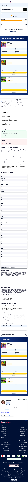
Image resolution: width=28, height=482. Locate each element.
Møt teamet (22, 427)
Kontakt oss (22, 433)
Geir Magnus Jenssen (10, 415)
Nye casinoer (4, 429)
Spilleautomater (3, 437)
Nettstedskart (22, 435)
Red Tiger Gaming (9, 43)
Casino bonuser (3, 431)
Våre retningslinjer (22, 440)
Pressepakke (23, 452)
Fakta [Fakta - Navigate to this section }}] (1, 97)
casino (7, 106)
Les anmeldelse (14, 74)
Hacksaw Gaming (9, 78)
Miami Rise (8, 42)
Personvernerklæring (6, 450)
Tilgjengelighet (22, 448)
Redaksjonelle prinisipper (23, 442)
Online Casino (3, 425)
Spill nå (14, 72)
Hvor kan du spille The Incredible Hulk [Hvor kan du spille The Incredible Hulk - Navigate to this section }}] (16, 97)
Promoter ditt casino (6, 448)
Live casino (4, 435)
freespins (2, 158)
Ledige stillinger (22, 431)
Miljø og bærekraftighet (22, 450)
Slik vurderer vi (22, 444)
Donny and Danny (10, 77)
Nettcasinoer (4, 427)
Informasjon (6, 440)
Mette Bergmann (9, 400)
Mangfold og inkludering (23, 446)
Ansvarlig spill (6, 442)
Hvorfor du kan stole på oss (22, 429)
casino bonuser (15, 161)
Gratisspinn (4, 433)
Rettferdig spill (6, 446)
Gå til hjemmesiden (14, 31)
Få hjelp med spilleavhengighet (6, 444)
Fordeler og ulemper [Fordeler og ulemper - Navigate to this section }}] (7, 97)
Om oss (22, 425)
